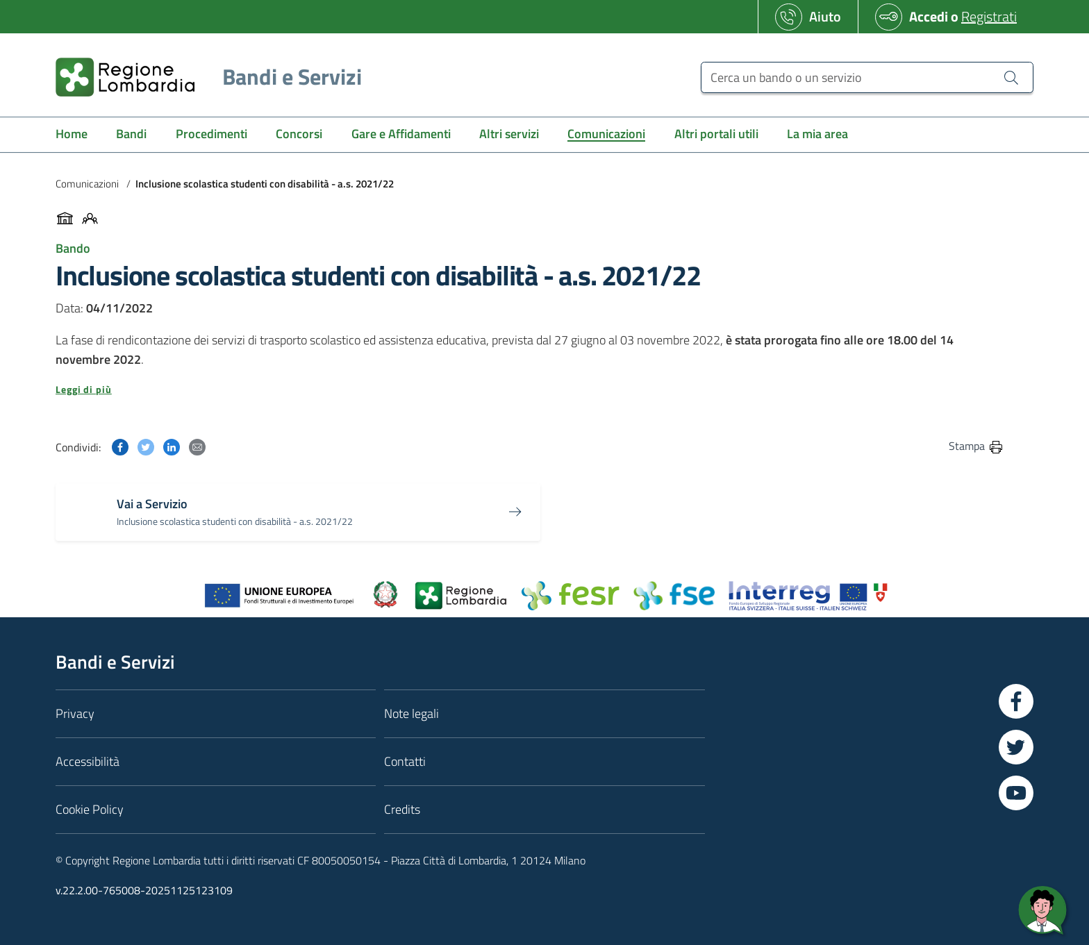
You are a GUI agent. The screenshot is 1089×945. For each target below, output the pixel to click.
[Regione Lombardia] (203, 77)
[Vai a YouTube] (1016, 793)
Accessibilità (87, 761)
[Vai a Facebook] (1016, 701)
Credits (402, 809)
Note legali (411, 713)
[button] (530, 389)
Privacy (75, 713)
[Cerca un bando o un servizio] (867, 77)
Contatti (405, 761)
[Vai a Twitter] (1016, 747)
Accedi (928, 16)
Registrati (989, 16)
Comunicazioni (87, 184)
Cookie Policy (90, 809)
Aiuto (825, 16)
